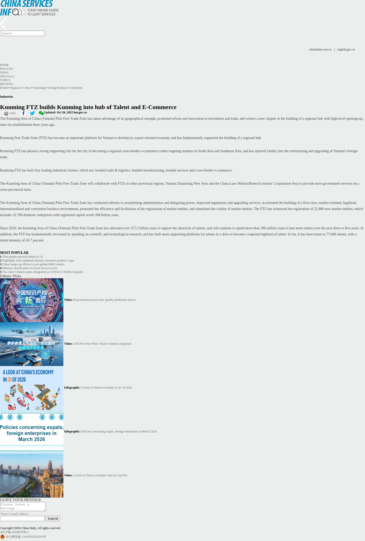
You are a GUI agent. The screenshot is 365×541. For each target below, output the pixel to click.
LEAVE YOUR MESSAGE (20, 500)
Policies (6, 69)
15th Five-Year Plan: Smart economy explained (102, 343)
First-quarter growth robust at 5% (22, 256)
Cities (26, 88)
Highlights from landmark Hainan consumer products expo (38, 260)
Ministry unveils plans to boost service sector (29, 268)
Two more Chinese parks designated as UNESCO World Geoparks (42, 272)
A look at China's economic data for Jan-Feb (100, 475)
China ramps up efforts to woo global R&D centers (33, 264)
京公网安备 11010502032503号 (26, 538)
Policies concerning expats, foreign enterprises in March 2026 (119, 431)
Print (12, 113)
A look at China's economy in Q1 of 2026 (106, 387)
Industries (77, 88)
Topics (5, 80)
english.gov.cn (346, 49)
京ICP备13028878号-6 (14, 533)
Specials (7, 76)
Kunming (39, 88)
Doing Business (57, 88)
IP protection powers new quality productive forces (105, 300)
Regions (6, 84)
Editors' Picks (10, 276)
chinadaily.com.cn (320, 49)
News (4, 72)
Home (4, 65)
